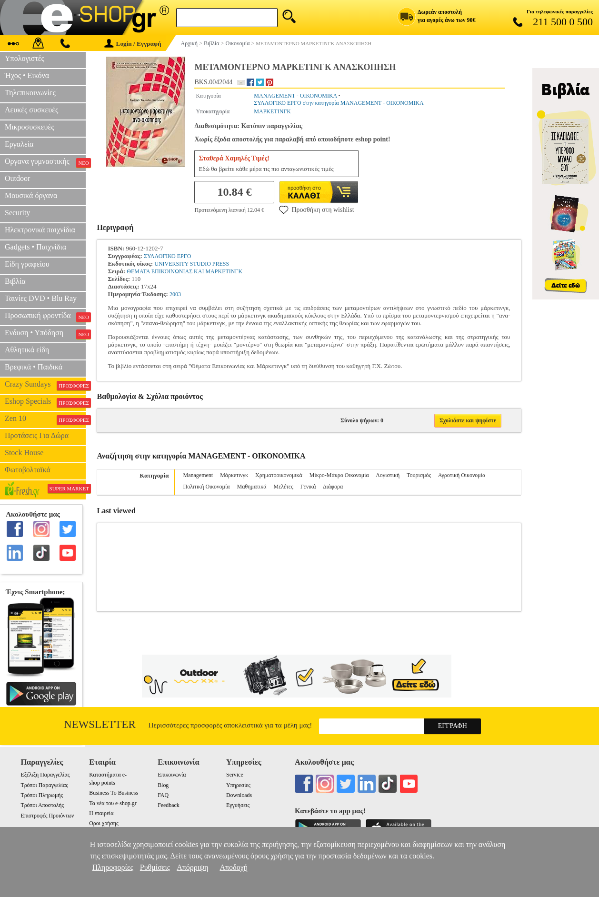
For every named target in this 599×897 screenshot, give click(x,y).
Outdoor (17, 178)
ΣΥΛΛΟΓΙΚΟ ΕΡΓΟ (167, 256)
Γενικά (308, 486)
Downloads (239, 795)
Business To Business (113, 792)
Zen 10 (45, 419)
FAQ (163, 795)
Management (198, 475)
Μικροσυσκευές (29, 127)
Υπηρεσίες (238, 785)
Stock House (24, 452)
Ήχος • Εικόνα (27, 75)
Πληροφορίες (112, 867)
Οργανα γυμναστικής (45, 162)
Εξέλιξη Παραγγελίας (45, 774)
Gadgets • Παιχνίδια (35, 247)
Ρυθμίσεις (155, 867)
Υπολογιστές (24, 58)
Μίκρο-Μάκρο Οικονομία (339, 475)
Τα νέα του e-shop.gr (112, 803)
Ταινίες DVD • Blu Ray (41, 298)
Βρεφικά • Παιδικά (33, 367)
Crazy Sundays (45, 385)
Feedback (169, 805)
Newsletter (100, 724)
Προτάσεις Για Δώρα (37, 435)
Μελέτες (283, 486)
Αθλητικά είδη (27, 350)
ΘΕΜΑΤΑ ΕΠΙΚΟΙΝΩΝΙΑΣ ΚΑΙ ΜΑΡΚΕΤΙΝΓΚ (184, 271)
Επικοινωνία (172, 774)
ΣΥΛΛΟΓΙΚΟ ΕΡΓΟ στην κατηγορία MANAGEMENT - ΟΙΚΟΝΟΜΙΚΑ (338, 103)
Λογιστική (387, 475)
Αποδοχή (234, 867)
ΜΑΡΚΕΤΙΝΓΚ (272, 111)
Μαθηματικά (252, 486)
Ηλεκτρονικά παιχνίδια (40, 230)
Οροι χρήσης (103, 823)
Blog (163, 785)
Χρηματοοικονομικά (278, 475)
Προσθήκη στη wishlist (316, 209)
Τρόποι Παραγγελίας (44, 785)
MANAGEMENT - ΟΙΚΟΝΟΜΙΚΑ (295, 95)
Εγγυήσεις (238, 805)
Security (17, 213)
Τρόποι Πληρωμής (41, 795)
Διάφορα (333, 486)
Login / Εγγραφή (132, 43)
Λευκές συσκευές (31, 110)
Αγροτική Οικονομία (462, 475)
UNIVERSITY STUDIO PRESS (191, 263)
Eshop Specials (45, 402)
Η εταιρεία (101, 813)
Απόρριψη (192, 867)
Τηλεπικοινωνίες (30, 93)
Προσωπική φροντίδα (45, 316)
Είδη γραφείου (27, 264)
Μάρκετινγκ (234, 475)
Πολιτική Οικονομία (206, 486)
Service (234, 774)
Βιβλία (15, 281)
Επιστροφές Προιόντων (47, 815)
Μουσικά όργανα (31, 195)
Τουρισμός (419, 475)
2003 (175, 294)
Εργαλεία (19, 144)
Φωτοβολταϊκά (27, 470)
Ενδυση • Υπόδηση (45, 334)
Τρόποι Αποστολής (42, 805)
